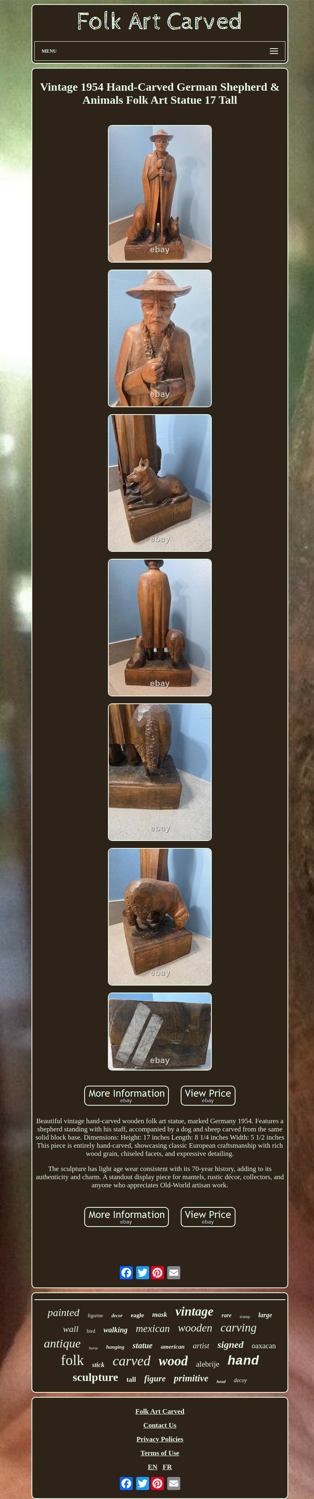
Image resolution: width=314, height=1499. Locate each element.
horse (93, 1348)
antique (62, 1343)
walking (115, 1330)
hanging (115, 1347)
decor (116, 1315)
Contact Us (160, 1425)
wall (70, 1329)
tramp (245, 1316)
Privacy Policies (160, 1439)
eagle (137, 1315)
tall (131, 1379)
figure (155, 1378)
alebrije (207, 1364)
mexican (153, 1328)
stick (98, 1364)
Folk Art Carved (159, 1411)
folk (72, 1360)
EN (152, 1467)
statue (142, 1345)
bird (91, 1331)
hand (243, 1361)
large (265, 1315)
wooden (195, 1328)
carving (238, 1327)
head (221, 1381)
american (172, 1346)
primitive (191, 1378)
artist (201, 1345)
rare (226, 1315)
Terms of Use (160, 1453)
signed (231, 1344)
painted (63, 1312)
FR (167, 1467)
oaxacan (264, 1346)
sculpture (96, 1377)
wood (173, 1361)
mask (159, 1314)
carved (131, 1360)
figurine (95, 1315)
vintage (194, 1311)
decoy (240, 1380)
